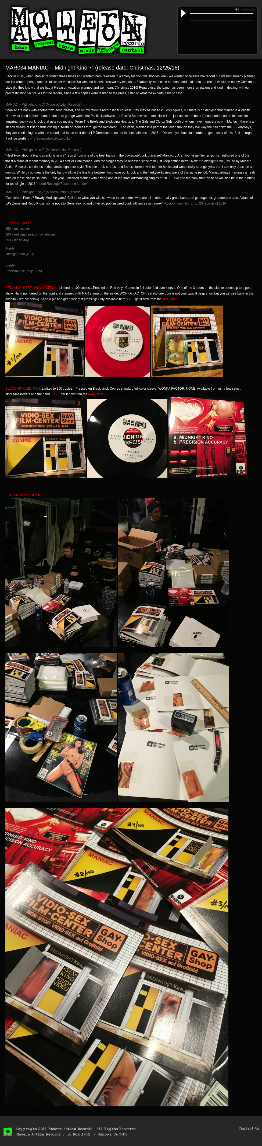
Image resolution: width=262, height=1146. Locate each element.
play (183, 13)
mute (237, 9)
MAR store (170, 299)
